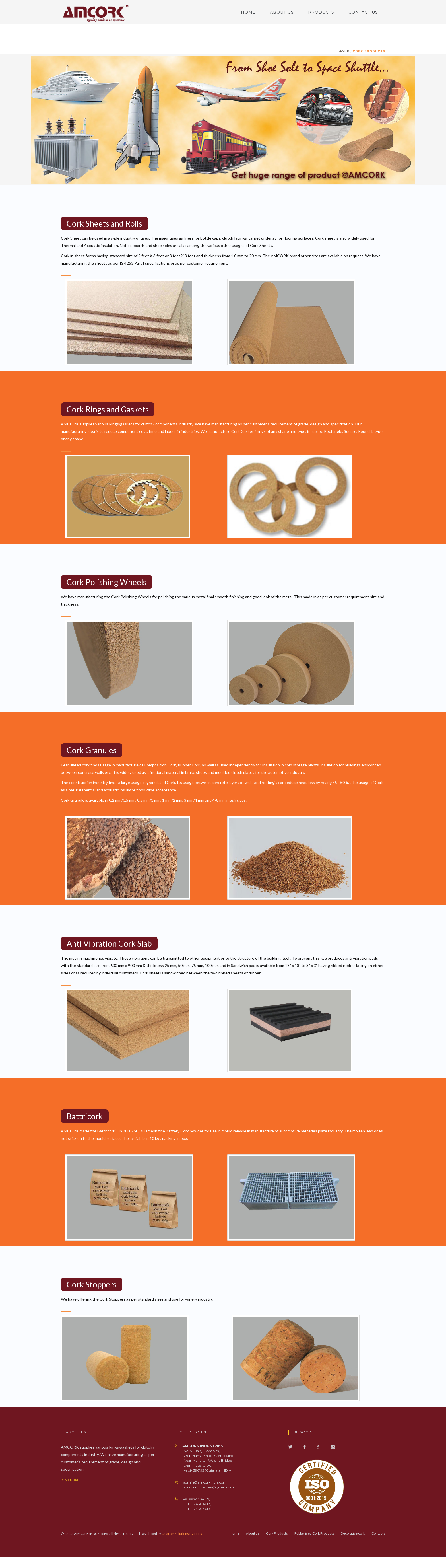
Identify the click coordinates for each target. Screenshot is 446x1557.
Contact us (363, 12)
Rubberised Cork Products (314, 1533)
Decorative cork (353, 1533)
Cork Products (369, 51)
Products (321, 12)
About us (282, 12)
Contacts (378, 1533)
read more (74, 1480)
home (344, 51)
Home (248, 12)
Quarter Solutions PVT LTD (182, 1533)
